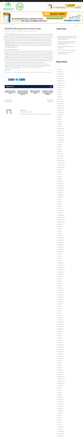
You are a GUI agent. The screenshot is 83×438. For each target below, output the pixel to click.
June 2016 (60, 335)
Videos (6, 56)
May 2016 (60, 338)
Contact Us (5, 72)
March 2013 (60, 424)
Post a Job (7, 77)
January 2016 (60, 347)
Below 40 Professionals (10, 24)
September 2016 (61, 329)
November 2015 (61, 351)
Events (4, 39)
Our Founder (8, 6)
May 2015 (60, 365)
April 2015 (60, 367)
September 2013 (61, 410)
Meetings (7, 42)
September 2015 (61, 356)
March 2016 (60, 342)
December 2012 (61, 431)
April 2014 (60, 395)
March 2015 (60, 369)
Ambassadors (8, 12)
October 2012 (60, 436)
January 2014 (60, 401)
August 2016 (60, 331)
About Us (4, 4)
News (4, 60)
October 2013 (60, 408)
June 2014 (60, 390)
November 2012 (61, 433)
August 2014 (60, 385)
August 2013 (60, 413)
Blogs (6, 65)
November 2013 (61, 406)
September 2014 (61, 383)
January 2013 (60, 429)
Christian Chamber (9, 21)
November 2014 (61, 379)
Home (4, 1)
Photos (6, 53)
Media (4, 51)
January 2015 (60, 374)
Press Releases (8, 62)
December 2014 (61, 376)
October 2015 (60, 354)
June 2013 (60, 417)
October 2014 (60, 381)
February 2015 (61, 372)
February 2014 (61, 399)
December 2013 (61, 404)
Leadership (7, 9)
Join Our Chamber (9, 18)
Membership (5, 16)
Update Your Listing (9, 33)
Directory (4, 30)
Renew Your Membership (10, 27)
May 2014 (60, 392)
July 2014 (59, 388)
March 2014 (60, 397)
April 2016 (60, 340)
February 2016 (61, 344)
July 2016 (59, 333)
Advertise (5, 36)
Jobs (3, 75)
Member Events (8, 45)
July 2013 (59, 415)
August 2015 (60, 358)
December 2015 (61, 349)
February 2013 (61, 426)
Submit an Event (11, 47)
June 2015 (60, 363)
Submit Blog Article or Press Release (12, 68)
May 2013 (60, 420)
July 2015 (59, 360)
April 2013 (60, 422)
